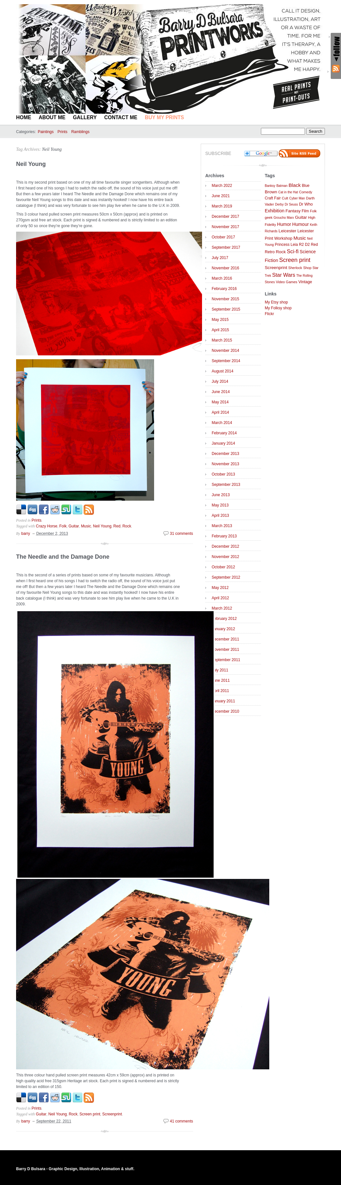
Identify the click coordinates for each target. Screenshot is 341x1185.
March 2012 (222, 608)
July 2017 (220, 257)
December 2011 (225, 639)
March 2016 (222, 278)
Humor (284, 224)
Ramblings (80, 132)
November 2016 (225, 268)
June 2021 (221, 196)
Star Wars (283, 275)
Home (23, 117)
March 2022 (222, 185)
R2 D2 (304, 244)
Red (116, 526)
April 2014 (220, 412)
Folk (63, 526)
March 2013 (222, 526)
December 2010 (225, 711)
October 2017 (223, 237)
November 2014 (225, 350)
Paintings (45, 132)
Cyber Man (297, 198)
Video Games (286, 282)
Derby (279, 204)
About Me (52, 117)
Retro (270, 252)
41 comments (181, 1121)
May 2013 (220, 505)
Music (86, 526)
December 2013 (225, 453)
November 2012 (225, 556)
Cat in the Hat (288, 192)
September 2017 (226, 247)
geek (268, 217)
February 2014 (224, 433)
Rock (126, 526)
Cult (285, 198)
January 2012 (223, 629)
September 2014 (226, 361)
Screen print (89, 1114)
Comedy (305, 192)
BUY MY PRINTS (164, 117)
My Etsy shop (276, 302)
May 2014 (220, 402)
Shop (307, 268)
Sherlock (295, 268)
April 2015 (220, 330)
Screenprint (112, 1114)
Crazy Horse (47, 526)
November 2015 (225, 299)
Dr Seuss (291, 204)
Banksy (270, 186)
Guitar (74, 526)
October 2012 (223, 567)
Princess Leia (286, 244)
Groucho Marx (283, 217)
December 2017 (225, 216)
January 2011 (223, 701)
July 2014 (220, 381)
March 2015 (222, 340)
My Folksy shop (278, 308)
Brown (271, 191)
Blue (305, 185)
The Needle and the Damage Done (62, 557)
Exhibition (274, 210)
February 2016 (224, 288)
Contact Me (120, 117)
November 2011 (225, 649)
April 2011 (220, 691)
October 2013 (223, 474)
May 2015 (220, 319)
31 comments (181, 533)
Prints (63, 132)
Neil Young (51, 149)
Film (305, 211)
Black (295, 185)
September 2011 (226, 660)
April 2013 (220, 515)
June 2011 (221, 680)
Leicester (287, 230)
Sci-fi (293, 251)
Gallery (85, 117)
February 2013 (224, 536)
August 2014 (222, 371)
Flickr (269, 314)
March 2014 (222, 422)
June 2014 (221, 392)
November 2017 (225, 227)
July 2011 (220, 670)
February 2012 (224, 618)
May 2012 (220, 587)
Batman (281, 186)
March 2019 (222, 206)
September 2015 (226, 309)
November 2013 (225, 464)
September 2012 (226, 577)
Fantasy (292, 210)
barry (25, 533)
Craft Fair (273, 198)
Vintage (305, 282)
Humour (300, 224)
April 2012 (220, 598)
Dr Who (306, 204)
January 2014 (223, 443)
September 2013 (226, 484)
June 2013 (221, 495)
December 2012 (225, 546)
